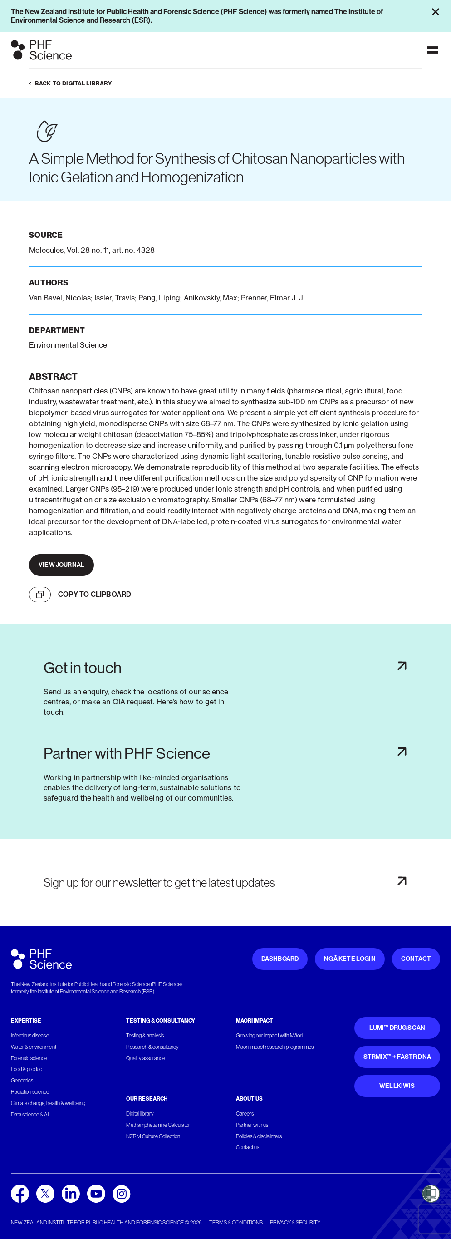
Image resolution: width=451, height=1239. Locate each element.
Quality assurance (146, 1058)
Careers (245, 1114)
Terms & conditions (236, 1222)
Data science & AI (30, 1114)
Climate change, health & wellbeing (48, 1103)
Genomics (22, 1080)
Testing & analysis (145, 1035)
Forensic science (29, 1058)
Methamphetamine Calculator (158, 1125)
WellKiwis (397, 1086)
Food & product (27, 1069)
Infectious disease (30, 1035)
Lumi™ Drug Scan (397, 1028)
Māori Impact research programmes (275, 1047)
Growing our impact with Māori (269, 1035)
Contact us (247, 1147)
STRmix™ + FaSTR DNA (397, 1057)
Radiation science (30, 1092)
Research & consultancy (152, 1047)
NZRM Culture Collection (153, 1136)
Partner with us (252, 1125)
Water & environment (33, 1047)
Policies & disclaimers (259, 1136)
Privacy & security (295, 1222)
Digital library (140, 1114)
